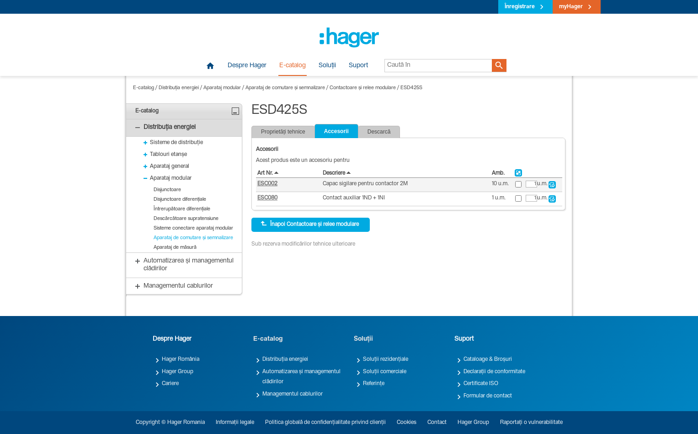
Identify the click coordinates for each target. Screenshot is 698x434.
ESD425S (411, 88)
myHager (571, 7)
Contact (437, 422)
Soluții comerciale (384, 372)
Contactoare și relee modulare (363, 88)
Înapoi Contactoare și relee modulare (310, 224)
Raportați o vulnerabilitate (531, 422)
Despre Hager (247, 66)
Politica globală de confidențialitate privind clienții (325, 422)
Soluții (327, 66)
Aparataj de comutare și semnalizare (285, 88)
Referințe (373, 383)
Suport (358, 66)
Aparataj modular (222, 88)
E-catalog (292, 66)
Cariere (170, 383)
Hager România (180, 359)
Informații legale (235, 422)
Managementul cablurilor (292, 394)
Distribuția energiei (179, 88)
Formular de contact (488, 396)
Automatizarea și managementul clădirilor (301, 377)
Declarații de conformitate (494, 372)
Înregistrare (520, 7)
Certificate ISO (481, 383)
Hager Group (177, 372)
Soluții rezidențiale (385, 359)
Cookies (406, 422)
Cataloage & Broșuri (488, 359)
